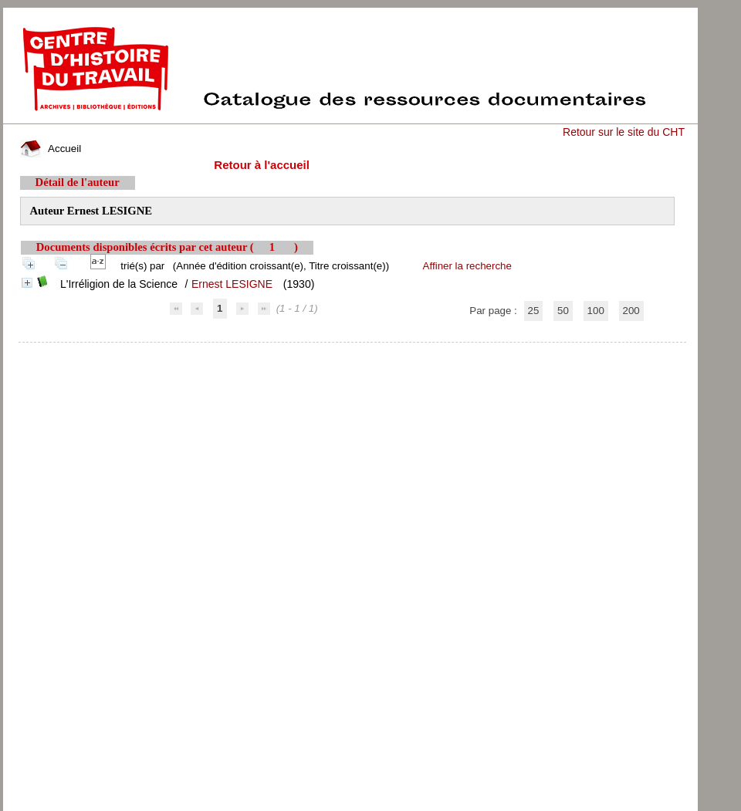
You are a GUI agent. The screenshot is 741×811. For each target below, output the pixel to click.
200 (631, 310)
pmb (352, 352)
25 (534, 310)
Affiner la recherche (467, 266)
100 (595, 310)
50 (563, 310)
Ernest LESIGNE (231, 284)
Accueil (51, 148)
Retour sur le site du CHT (624, 132)
